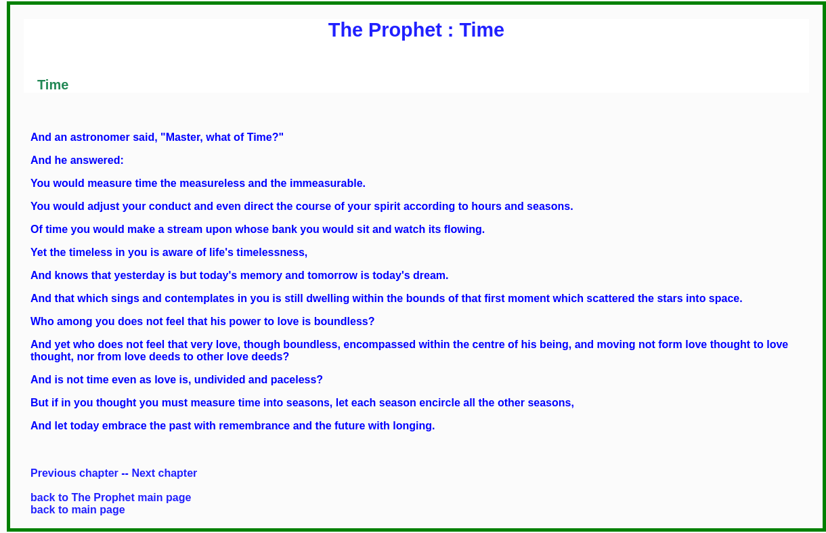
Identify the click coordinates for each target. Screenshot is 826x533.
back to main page (77, 509)
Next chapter (164, 473)
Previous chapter (74, 473)
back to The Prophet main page (110, 497)
